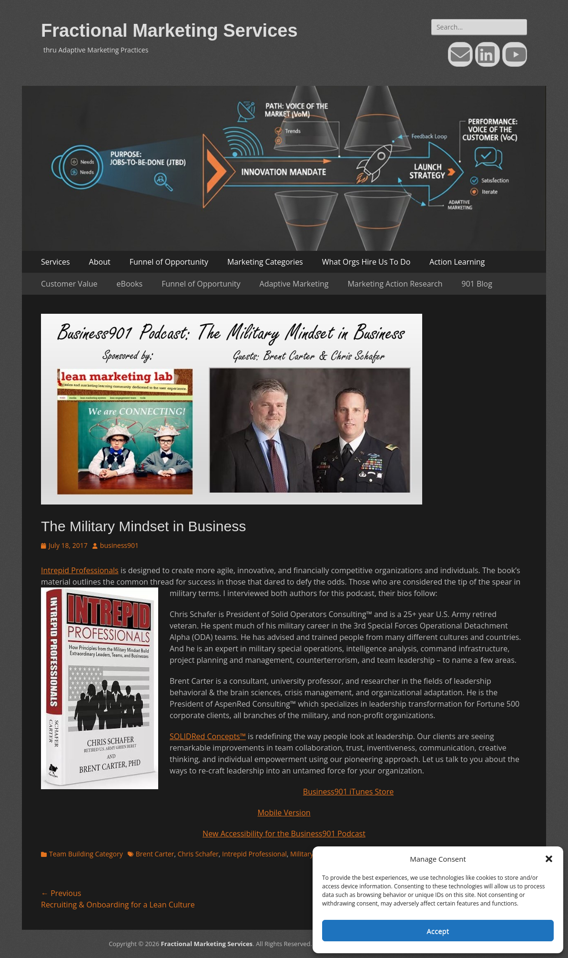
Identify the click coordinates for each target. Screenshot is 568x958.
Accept (438, 931)
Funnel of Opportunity (169, 262)
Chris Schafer (198, 853)
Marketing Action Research (394, 283)
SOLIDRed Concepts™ (208, 736)
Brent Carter (155, 853)
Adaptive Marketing (294, 283)
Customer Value (69, 283)
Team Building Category (86, 853)
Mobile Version (283, 812)
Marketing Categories (265, 262)
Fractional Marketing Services (169, 31)
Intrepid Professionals (80, 570)
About (100, 262)
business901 (119, 545)
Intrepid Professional (254, 853)
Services (55, 262)
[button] (549, 859)
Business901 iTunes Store (348, 791)
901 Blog (477, 283)
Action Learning (457, 262)
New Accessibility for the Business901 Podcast (284, 833)
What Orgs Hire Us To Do (366, 262)
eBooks (130, 283)
